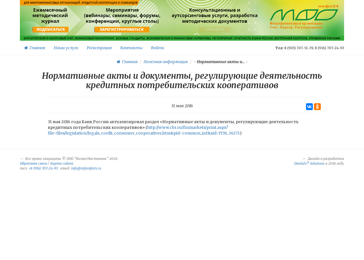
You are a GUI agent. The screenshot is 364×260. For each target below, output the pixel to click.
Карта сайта (61, 163)
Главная (34, 47)
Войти (157, 47)
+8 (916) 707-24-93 (43, 168)
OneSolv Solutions (309, 163)
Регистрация (99, 47)
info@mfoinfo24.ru (86, 168)
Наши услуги (66, 47)
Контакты (131, 47)
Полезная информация (166, 61)
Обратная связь (33, 163)
